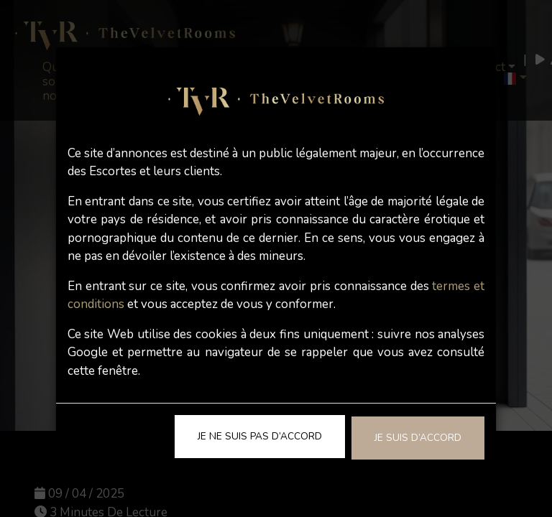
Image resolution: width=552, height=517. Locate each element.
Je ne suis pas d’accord (260, 436)
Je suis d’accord (417, 437)
